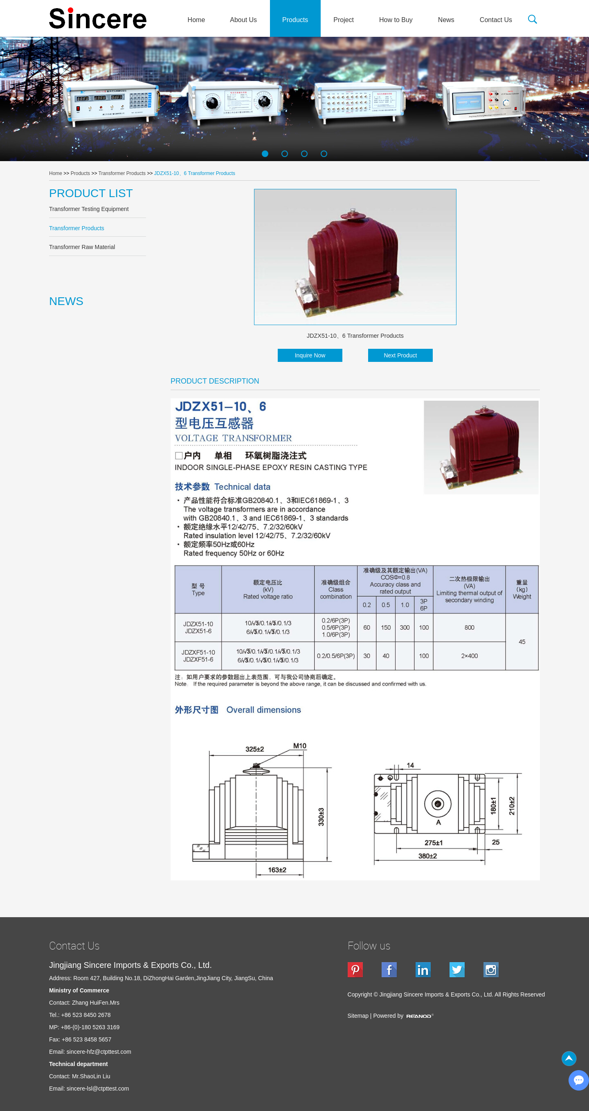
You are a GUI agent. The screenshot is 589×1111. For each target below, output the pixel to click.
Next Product (400, 355)
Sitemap (358, 1015)
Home (196, 19)
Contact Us (496, 19)
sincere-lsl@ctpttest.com (98, 1088)
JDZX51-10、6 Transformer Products (194, 173)
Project (343, 19)
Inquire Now (310, 355)
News (446, 19)
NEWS (66, 301)
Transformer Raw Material (82, 247)
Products (295, 19)
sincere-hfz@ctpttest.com (99, 1051)
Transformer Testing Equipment (89, 209)
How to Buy (396, 19)
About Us (243, 19)
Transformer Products (122, 173)
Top (569, 1058)
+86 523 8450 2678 (86, 1015)
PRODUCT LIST (91, 193)
